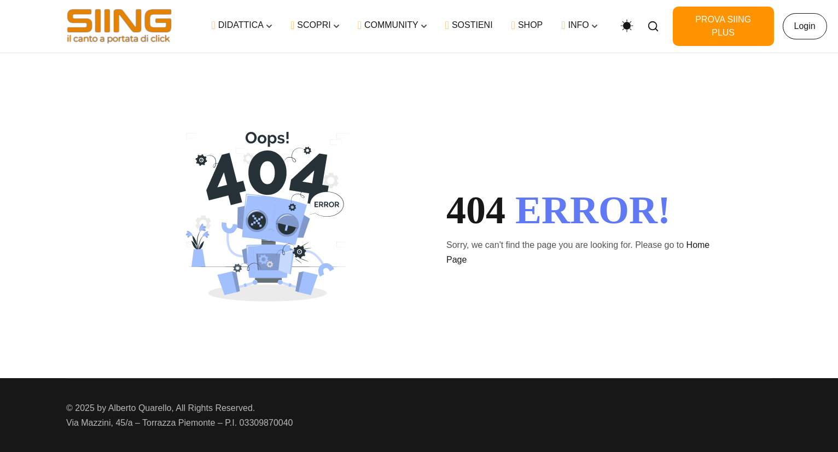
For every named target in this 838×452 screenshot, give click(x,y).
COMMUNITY (388, 25)
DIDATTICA (237, 25)
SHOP (527, 25)
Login (805, 26)
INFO (575, 25)
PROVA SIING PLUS (723, 26)
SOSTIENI (469, 25)
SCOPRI (310, 25)
